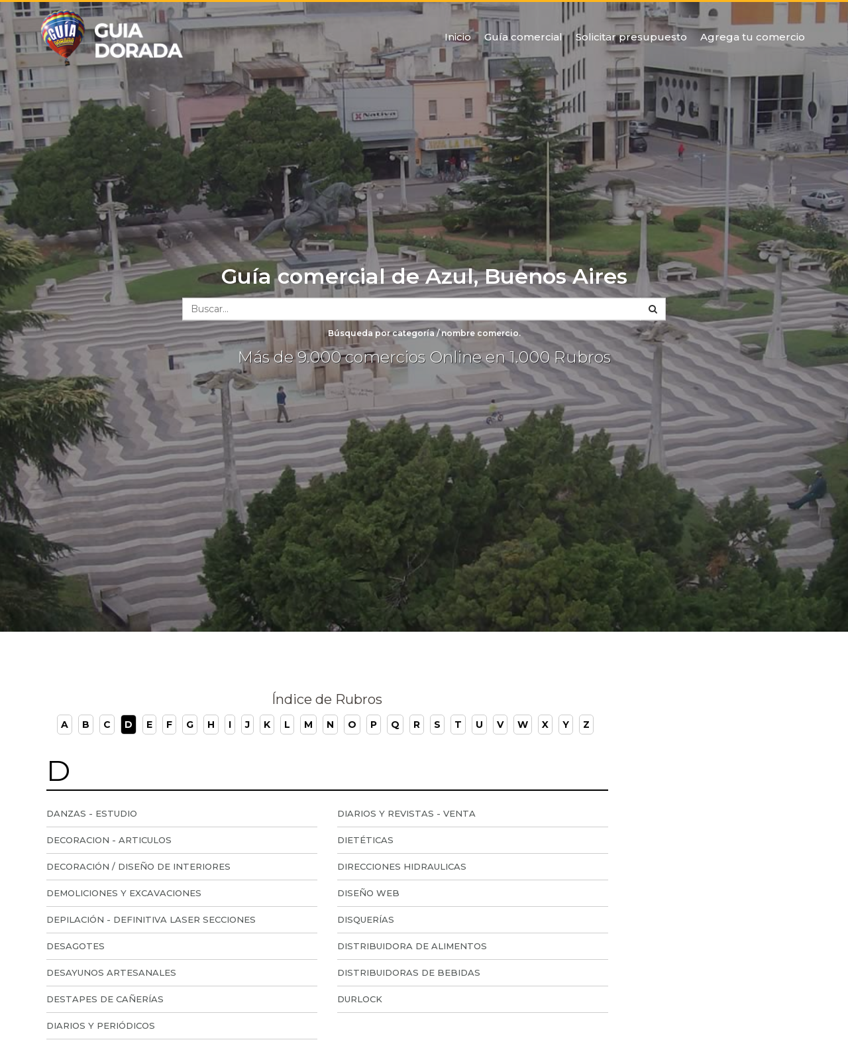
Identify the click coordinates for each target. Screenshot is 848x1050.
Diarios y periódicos (100, 1025)
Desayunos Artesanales (111, 972)
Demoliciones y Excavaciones (123, 893)
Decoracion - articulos (109, 840)
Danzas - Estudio (91, 813)
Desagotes (75, 946)
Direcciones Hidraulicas (401, 866)
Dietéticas (365, 840)
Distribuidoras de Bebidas (408, 972)
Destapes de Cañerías (105, 999)
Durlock (359, 999)
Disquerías (365, 919)
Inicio (458, 36)
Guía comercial (523, 36)
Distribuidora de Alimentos (412, 946)
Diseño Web (368, 893)
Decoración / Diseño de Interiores (138, 866)
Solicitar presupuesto (631, 36)
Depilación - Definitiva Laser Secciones (151, 919)
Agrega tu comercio (752, 36)
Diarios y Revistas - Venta (406, 813)
